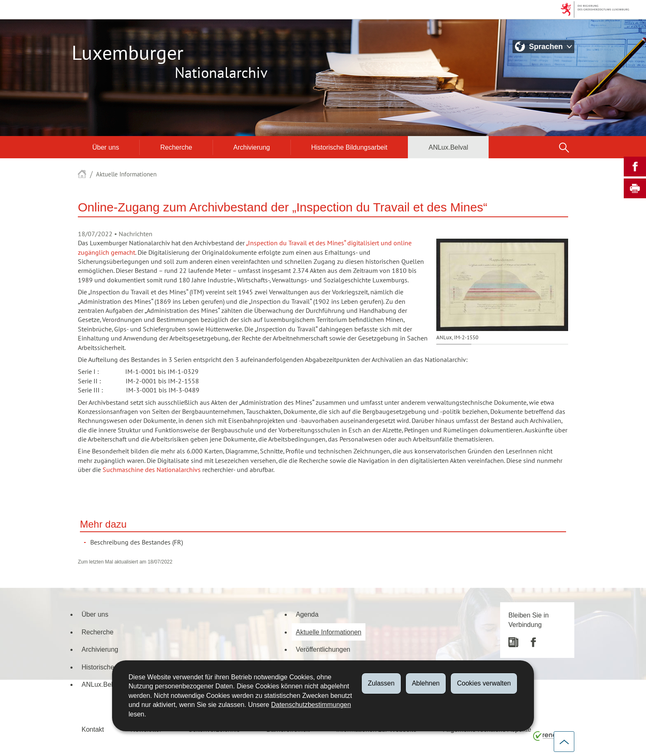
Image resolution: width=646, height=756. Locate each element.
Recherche (176, 147)
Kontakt (93, 729)
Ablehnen (426, 683)
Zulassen (381, 683)
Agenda (307, 614)
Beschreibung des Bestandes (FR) (136, 542)
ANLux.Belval (448, 147)
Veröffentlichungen (323, 649)
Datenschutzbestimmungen (311, 704)
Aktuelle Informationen (126, 174)
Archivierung (251, 147)
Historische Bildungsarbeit (349, 147)
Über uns (105, 147)
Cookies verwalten (484, 683)
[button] (564, 147)
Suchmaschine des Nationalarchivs (152, 470)
